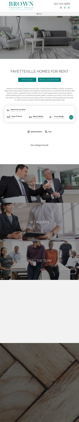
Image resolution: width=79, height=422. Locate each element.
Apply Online (27, 80)
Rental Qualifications (49, 80)
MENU (39, 14)
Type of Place (16, 116)
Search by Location (18, 109)
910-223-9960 (62, 3)
